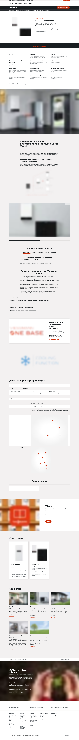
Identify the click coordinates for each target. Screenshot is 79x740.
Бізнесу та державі (18, 3)
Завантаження (47, 10)
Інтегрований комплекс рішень (25, 10)
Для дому (25, 3)
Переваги (17, 10)
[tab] (27, 252)
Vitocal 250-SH (24, 659)
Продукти (19, 659)
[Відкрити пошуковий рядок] (69, 3)
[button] (65, 659)
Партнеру (30, 3)
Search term (48, 512)
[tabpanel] (39, 260)
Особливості (11, 10)
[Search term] (55, 513)
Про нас (11, 3)
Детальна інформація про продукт (38, 10)
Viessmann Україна (12, 659)
